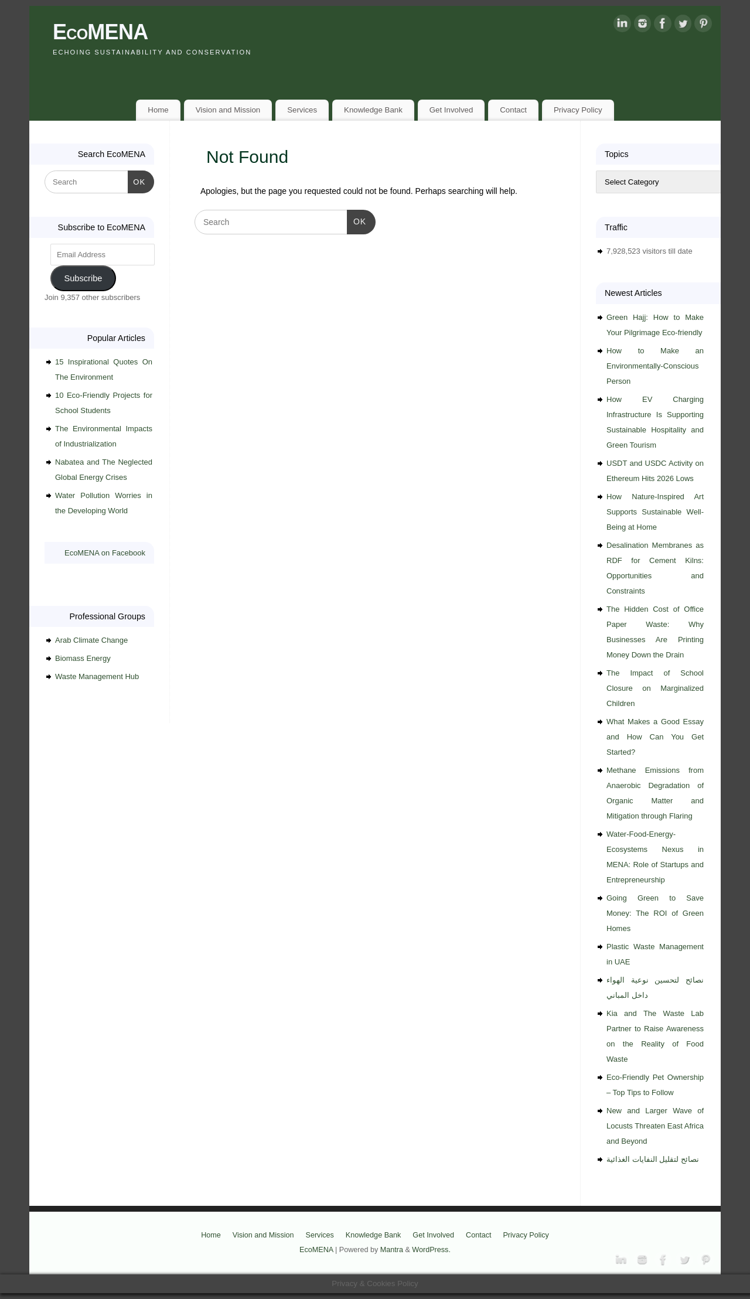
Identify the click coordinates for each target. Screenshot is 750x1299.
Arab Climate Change (91, 640)
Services (302, 109)
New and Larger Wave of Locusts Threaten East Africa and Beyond (655, 1125)
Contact (513, 109)
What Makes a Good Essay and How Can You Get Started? (655, 736)
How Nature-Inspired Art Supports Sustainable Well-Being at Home (655, 511)
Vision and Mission (228, 109)
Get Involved (451, 109)
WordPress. (431, 1250)
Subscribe (83, 278)
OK (356, 220)
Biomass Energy (83, 658)
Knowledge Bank (373, 109)
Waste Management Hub (97, 676)
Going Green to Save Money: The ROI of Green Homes (655, 913)
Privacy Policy (578, 109)
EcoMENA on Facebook (104, 552)
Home (158, 109)
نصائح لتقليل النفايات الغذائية (652, 1159)
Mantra (391, 1250)
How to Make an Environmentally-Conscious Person (655, 366)
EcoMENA (100, 32)
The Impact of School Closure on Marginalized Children (655, 688)
